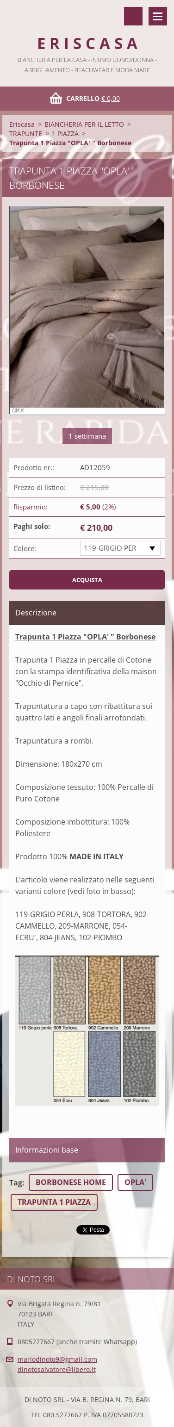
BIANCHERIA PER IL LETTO (84, 124)
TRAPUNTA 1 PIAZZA (54, 1202)
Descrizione (35, 613)
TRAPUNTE (25, 133)
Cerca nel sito (133, 16)
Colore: (24, 548)
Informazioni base (46, 1150)
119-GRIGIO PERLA (110, 549)
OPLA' (135, 1182)
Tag (15, 1183)
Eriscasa (22, 124)
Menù (158, 16)
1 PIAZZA (65, 133)
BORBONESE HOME (71, 1182)
